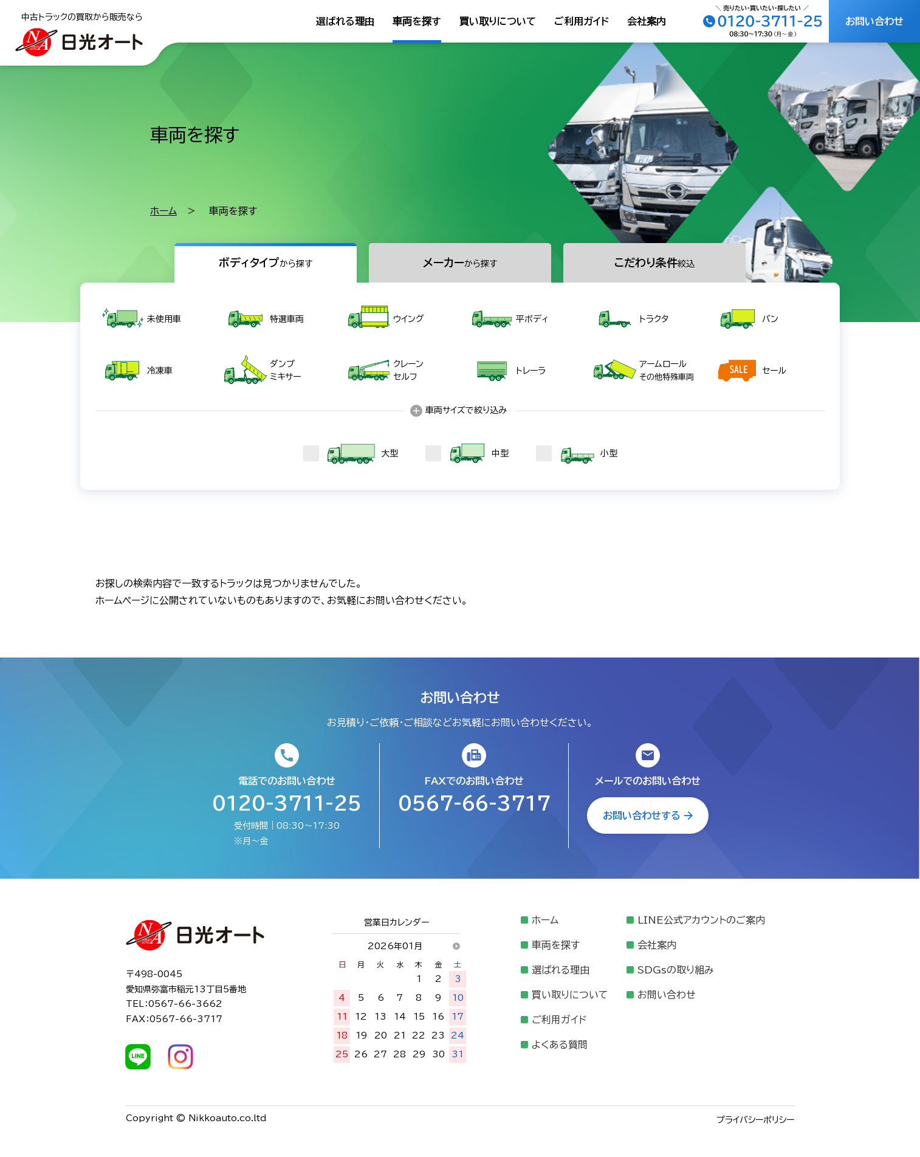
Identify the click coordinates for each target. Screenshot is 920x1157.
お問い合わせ (666, 995)
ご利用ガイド (581, 21)
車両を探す (417, 21)
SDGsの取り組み (675, 970)
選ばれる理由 (345, 21)
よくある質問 (560, 1044)
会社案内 (646, 21)
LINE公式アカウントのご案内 (701, 920)
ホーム (163, 211)
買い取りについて (497, 21)
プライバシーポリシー (755, 1120)
